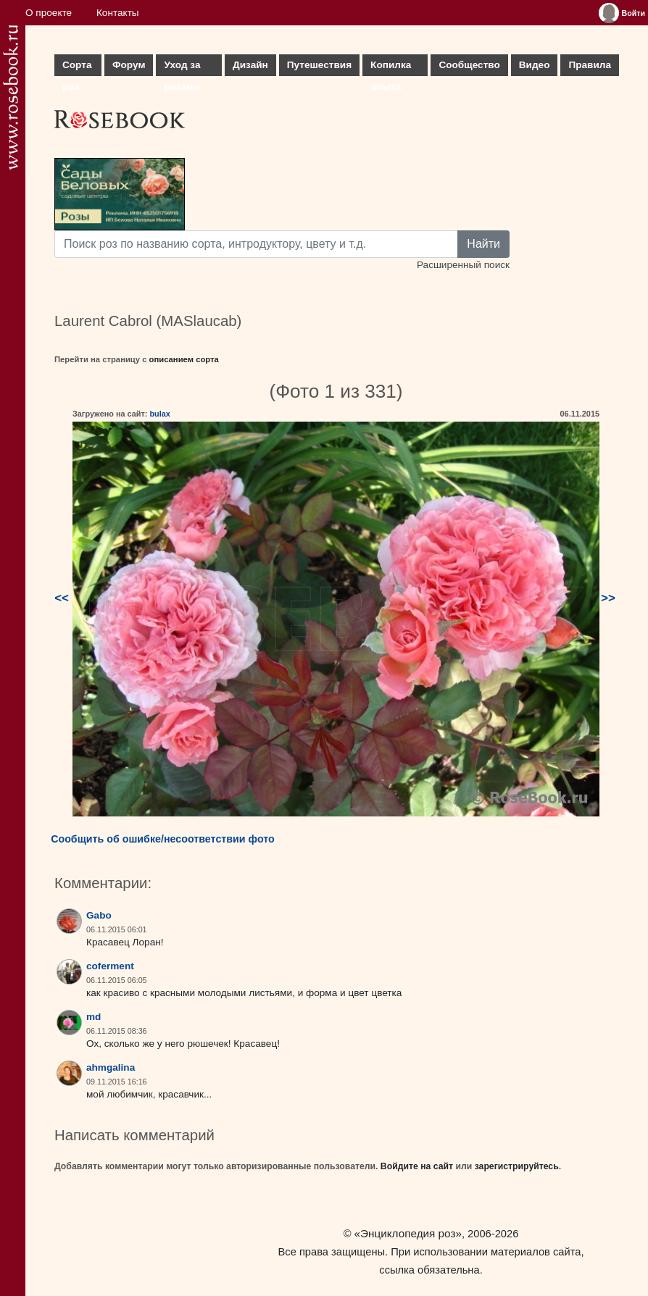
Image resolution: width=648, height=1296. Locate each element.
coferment (110, 966)
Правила (589, 64)
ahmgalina (110, 1067)
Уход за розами (182, 67)
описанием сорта (184, 359)
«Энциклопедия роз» (408, 1233)
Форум (128, 64)
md (93, 1016)
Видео (534, 64)
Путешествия (319, 64)
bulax (159, 413)
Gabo (99, 915)
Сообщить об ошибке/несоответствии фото (163, 839)
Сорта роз (76, 67)
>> (608, 598)
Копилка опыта (390, 67)
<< (61, 598)
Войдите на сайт (417, 1166)
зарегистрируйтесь (517, 1166)
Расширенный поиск (463, 264)
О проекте (48, 12)
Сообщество (469, 64)
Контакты (117, 12)
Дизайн (250, 64)
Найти (483, 244)
